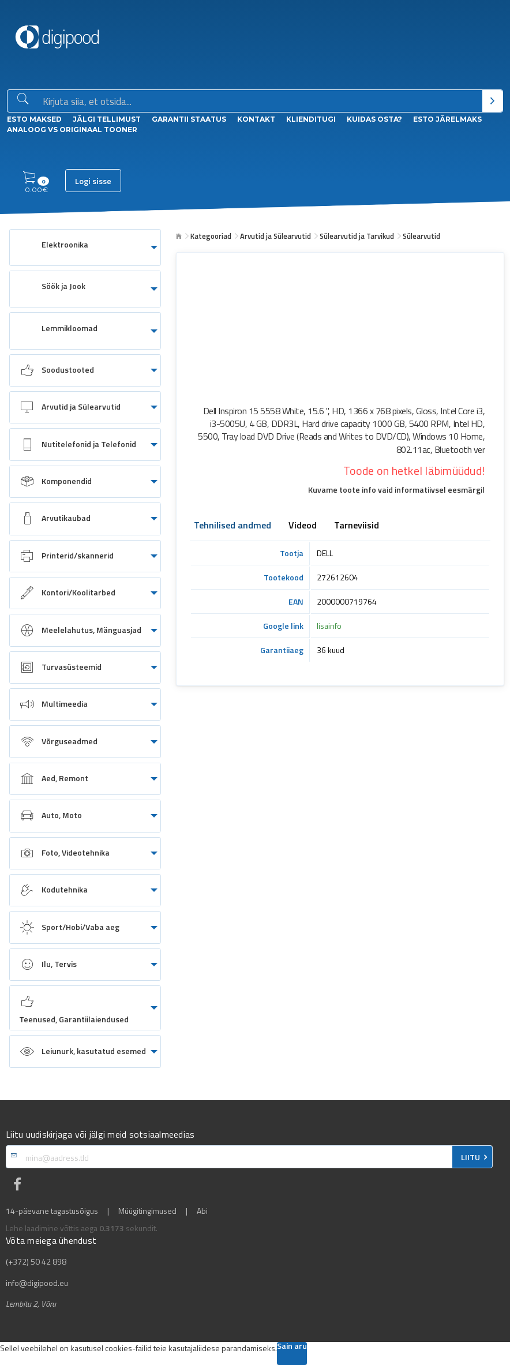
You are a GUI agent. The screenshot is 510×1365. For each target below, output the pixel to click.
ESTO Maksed (34, 119)
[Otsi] (492, 101)
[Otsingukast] (260, 101)
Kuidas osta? (374, 119)
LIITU (470, 1157)
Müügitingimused (147, 1211)
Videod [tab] (302, 526)
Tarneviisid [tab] (356, 526)
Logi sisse (93, 181)
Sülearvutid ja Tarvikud (357, 236)
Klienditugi (311, 119)
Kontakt (256, 119)
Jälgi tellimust (107, 119)
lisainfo (329, 626)
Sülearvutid (421, 236)
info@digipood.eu (37, 1283)
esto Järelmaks (447, 119)
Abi (202, 1211)
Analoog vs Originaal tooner (72, 129)
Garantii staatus (189, 119)
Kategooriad (210, 236)
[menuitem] (85, 247)
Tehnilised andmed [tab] (232, 526)
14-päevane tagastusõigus (52, 1211)
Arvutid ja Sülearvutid (275, 236)
